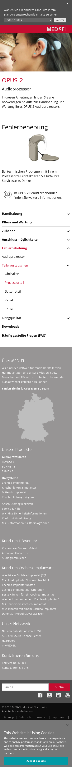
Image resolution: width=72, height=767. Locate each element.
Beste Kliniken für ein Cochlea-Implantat (28, 594)
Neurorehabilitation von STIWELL (23, 631)
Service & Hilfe (11, 508)
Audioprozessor (13, 256)
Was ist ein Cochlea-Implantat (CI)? (24, 575)
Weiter (60, 20)
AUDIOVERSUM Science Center (21, 636)
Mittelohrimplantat (14, 492)
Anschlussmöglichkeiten (21, 239)
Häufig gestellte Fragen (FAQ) (24, 335)
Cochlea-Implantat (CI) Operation (23, 589)
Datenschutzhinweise (32, 717)
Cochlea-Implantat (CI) (16, 483)
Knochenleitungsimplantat (19, 487)
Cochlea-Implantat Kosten (18, 585)
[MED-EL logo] (57, 29)
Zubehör (8, 231)
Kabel (9, 300)
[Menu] (4, 29)
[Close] (67, 726)
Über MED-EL (13, 361)
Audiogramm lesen (14, 558)
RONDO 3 (8, 461)
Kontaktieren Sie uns (15, 667)
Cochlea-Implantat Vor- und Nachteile (26, 580)
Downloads (10, 326)
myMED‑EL (9, 645)
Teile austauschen (15, 265)
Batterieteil (13, 291)
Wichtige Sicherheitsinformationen (24, 513)
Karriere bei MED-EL (15, 663)
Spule (9, 309)
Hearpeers (8, 640)
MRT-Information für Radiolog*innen (25, 523)
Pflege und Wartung (17, 222)
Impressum (59, 717)
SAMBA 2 (7, 471)
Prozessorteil (14, 283)
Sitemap (8, 717)
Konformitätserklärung (16, 518)
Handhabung (12, 214)
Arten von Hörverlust (15, 553)
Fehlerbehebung (14, 248)
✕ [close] (67, 3)
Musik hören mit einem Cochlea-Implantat (29, 609)
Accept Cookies (36, 761)
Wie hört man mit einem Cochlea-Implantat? (30, 599)
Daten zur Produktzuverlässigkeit (23, 613)
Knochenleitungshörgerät (18, 497)
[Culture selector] (28, 20)
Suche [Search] (59, 687)
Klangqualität (11, 318)
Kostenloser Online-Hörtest (19, 548)
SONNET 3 (8, 466)
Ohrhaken (12, 274)
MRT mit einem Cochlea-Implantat (24, 604)
